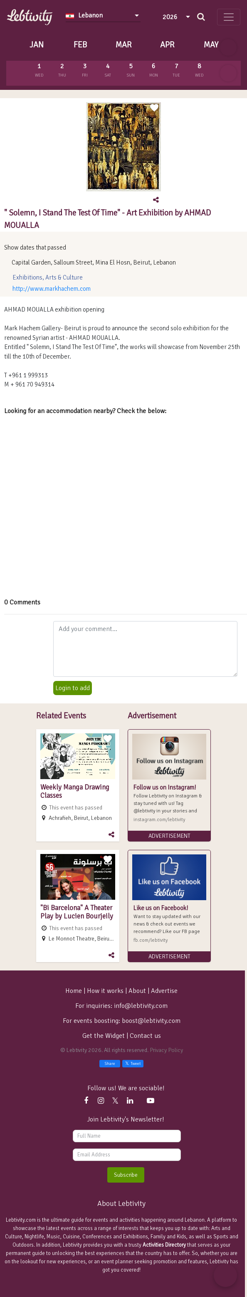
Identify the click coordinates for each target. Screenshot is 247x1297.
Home (73, 991)
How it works (105, 991)
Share (109, 1063)
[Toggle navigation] (228, 17)
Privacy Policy (166, 1050)
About (137, 991)
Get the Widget (104, 1036)
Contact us (145, 1036)
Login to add (72, 688)
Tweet (132, 1063)
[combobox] (103, 15)
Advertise (164, 991)
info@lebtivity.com (141, 1006)
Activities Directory (164, 1245)
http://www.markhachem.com (51, 288)
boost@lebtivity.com (151, 1021)
